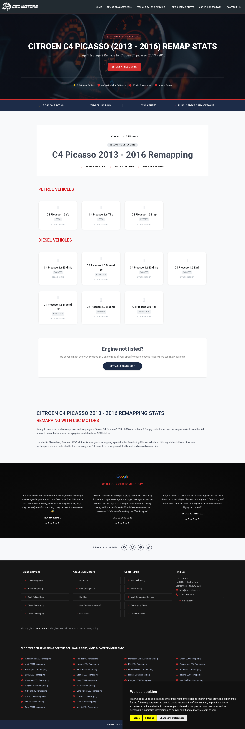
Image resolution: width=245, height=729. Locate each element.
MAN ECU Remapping (85, 701)
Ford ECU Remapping (33, 707)
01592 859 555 (186, 594)
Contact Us (234, 7)
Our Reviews (186, 600)
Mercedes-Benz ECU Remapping (141, 659)
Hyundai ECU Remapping (86, 664)
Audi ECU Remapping (33, 664)
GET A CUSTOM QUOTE (122, 366)
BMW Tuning (134, 588)
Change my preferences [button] (172, 718)
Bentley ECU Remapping (34, 669)
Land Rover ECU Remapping (87, 691)
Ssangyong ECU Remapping (190, 664)
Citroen (113, 136)
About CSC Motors (210, 7)
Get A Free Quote (124, 66)
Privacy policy (92, 628)
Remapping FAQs (85, 588)
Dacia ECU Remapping (33, 696)
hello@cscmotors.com (190, 590)
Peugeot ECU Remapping (138, 680)
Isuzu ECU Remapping (85, 669)
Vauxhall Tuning (136, 580)
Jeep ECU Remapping (85, 680)
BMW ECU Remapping (33, 675)
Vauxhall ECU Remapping (189, 680)
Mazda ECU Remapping (85, 707)
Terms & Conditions (76, 628)
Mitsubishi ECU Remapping (138, 669)
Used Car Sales (136, 613)
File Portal (82, 613)
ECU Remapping (33, 580)
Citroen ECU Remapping (34, 691)
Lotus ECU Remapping (85, 696)
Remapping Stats (137, 605)
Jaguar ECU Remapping (85, 675)
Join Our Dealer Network (88, 605)
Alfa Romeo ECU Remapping (36, 659)
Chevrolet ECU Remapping (35, 680)
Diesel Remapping (34, 605)
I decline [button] (149, 718)
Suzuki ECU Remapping (188, 669)
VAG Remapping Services (140, 597)
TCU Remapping (33, 588)
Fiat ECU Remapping (32, 701)
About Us (81, 580)
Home (98, 7)
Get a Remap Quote (183, 7)
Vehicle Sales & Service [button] (151, 7)
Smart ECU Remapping (188, 659)
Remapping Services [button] (119, 7)
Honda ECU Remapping (85, 659)
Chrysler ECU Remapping (34, 685)
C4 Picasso (130, 136)
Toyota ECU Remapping (189, 675)
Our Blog (81, 597)
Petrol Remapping (34, 613)
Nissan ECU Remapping (137, 675)
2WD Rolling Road (34, 597)
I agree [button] (136, 718)
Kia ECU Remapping (84, 685)
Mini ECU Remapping (135, 664)
